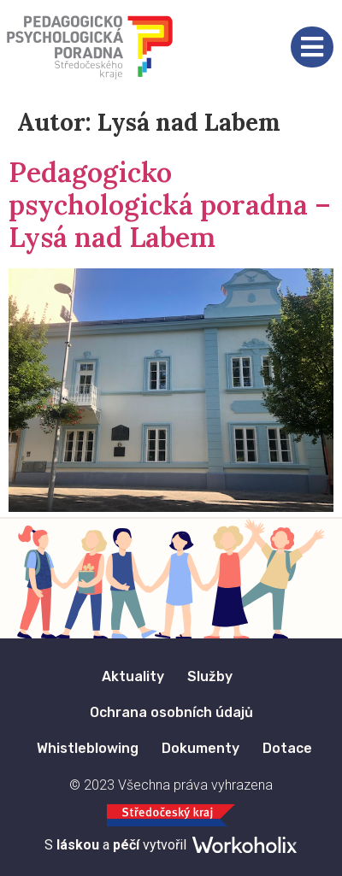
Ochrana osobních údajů (171, 712)
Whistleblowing (88, 748)
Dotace (287, 748)
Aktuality (133, 676)
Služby (210, 676)
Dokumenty (200, 748)
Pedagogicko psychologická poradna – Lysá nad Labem (170, 205)
